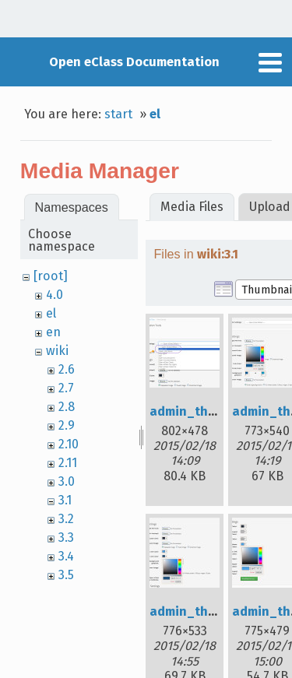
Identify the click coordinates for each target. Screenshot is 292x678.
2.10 (68, 444)
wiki (57, 350)
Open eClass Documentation (134, 61)
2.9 (66, 425)
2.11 (67, 462)
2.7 (66, 388)
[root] (50, 276)
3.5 (66, 574)
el (155, 114)
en (53, 332)
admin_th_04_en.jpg (213, 611)
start (118, 114)
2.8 (66, 406)
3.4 (66, 556)
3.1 (65, 500)
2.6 (66, 369)
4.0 (54, 294)
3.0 (66, 481)
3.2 (66, 518)
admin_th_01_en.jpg (212, 411)
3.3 (66, 537)
